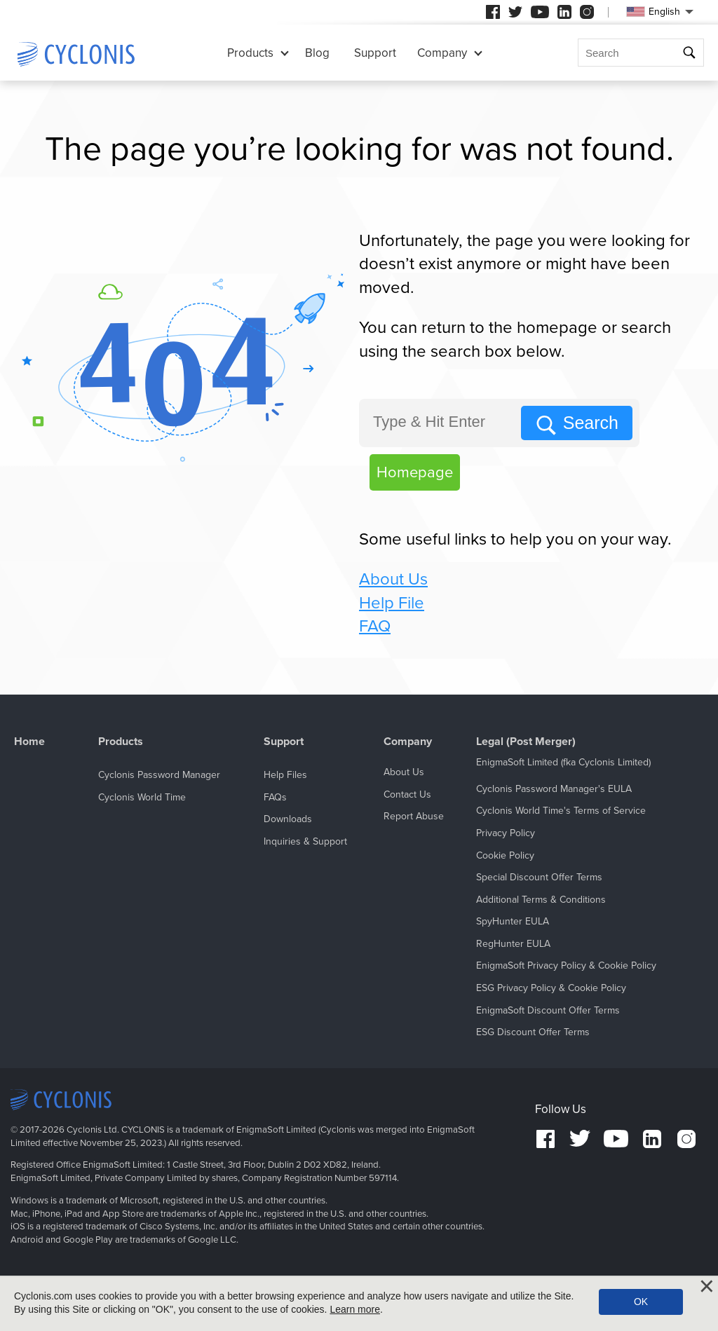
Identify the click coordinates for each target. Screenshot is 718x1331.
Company (442, 53)
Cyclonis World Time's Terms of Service (561, 811)
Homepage (415, 472)
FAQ (375, 626)
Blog (317, 53)
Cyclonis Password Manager (159, 775)
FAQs (275, 797)
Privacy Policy (505, 833)
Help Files (285, 775)
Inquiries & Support (305, 841)
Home (29, 742)
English (653, 12)
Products (250, 53)
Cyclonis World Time (142, 797)
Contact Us (407, 794)
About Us (393, 579)
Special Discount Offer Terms (539, 877)
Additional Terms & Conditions (541, 900)
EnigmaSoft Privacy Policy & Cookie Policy (566, 965)
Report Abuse (414, 816)
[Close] (706, 1286)
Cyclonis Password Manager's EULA (554, 789)
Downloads (288, 819)
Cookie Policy (505, 855)
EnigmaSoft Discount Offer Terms (548, 1010)
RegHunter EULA (513, 944)
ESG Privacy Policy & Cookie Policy (551, 988)
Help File (391, 603)
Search (590, 422)
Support (375, 53)
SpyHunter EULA (512, 921)
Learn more (355, 1309)
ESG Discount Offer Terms (533, 1032)
